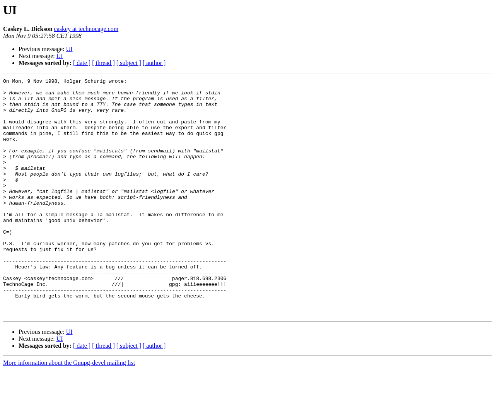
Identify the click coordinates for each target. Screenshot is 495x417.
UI (69, 49)
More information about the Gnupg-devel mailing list (69, 410)
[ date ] (81, 63)
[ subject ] (128, 63)
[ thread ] (103, 63)
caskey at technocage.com (86, 29)
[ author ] (154, 63)
